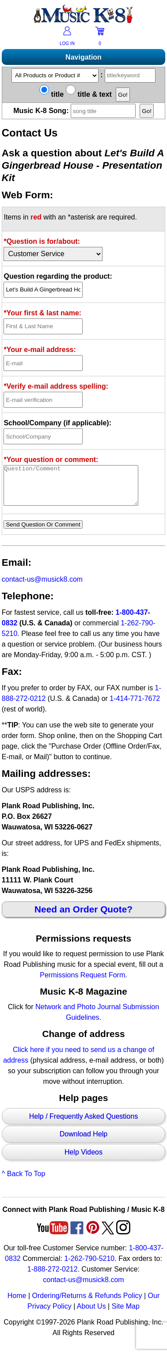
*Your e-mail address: (40, 349)
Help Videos (83, 1160)
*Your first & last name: (42, 313)
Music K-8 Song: (75, 110)
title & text (89, 94)
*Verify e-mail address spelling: (56, 386)
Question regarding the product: (58, 276)
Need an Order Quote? (83, 917)
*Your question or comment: (51, 459)
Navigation (83, 57)
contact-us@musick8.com (42, 587)
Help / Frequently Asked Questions (83, 1124)
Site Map (126, 1314)
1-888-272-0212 (52, 1277)
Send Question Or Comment (43, 532)
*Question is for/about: (42, 241)
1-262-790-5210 (89, 1266)
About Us (91, 1314)
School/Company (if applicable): (57, 423)
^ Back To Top (24, 1181)
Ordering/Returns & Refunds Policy (87, 1303)
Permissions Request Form (82, 983)
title (51, 94)
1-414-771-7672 (135, 706)
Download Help (84, 1142)
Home (17, 1303)
